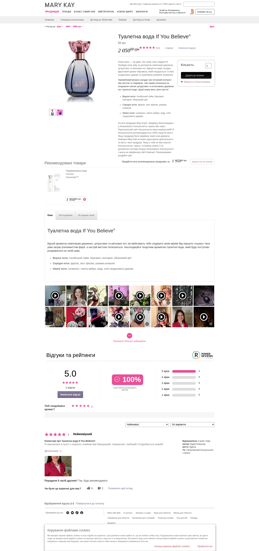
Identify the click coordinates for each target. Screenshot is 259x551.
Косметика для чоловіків (143, 518)
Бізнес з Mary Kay (84, 11)
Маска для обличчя (182, 513)
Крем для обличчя (162, 513)
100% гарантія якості (172, 4)
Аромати (161, 19)
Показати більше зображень (129, 338)
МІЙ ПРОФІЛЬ (106, 11)
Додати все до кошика (202, 162)
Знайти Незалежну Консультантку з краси (171, 11)
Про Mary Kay (135, 4)
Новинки (49, 19)
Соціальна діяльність (152, 4)
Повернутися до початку (90, 503)
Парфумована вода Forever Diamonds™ (76, 174)
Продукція (52, 11)
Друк (212, 26)
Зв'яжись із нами (143, 513)
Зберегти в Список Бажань (197, 82)
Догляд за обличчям (101, 19)
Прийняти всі (204, 546)
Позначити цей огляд (120, 488)
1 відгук (169, 48)
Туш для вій (181, 518)
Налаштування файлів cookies (172, 546)
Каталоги (142, 11)
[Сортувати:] (147, 424)
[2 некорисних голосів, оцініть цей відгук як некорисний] (100, 488)
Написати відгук (187, 48)
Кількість (187, 64)
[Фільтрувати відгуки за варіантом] (192, 424)
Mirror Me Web (114, 513)
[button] (58, 466)
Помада (193, 518)
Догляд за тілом (141, 19)
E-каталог (128, 513)
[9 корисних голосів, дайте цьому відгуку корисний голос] (89, 488)
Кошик (205, 11)
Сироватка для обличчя (118, 518)
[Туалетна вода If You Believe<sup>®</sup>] (80, 69)
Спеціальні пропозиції (72, 19)
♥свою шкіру (125, 11)
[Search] (199, 4)
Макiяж (122, 19)
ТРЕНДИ (66, 11)
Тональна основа (165, 518)
